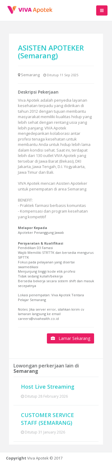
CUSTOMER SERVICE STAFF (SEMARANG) (47, 418)
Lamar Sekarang (70, 338)
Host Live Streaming (47, 386)
